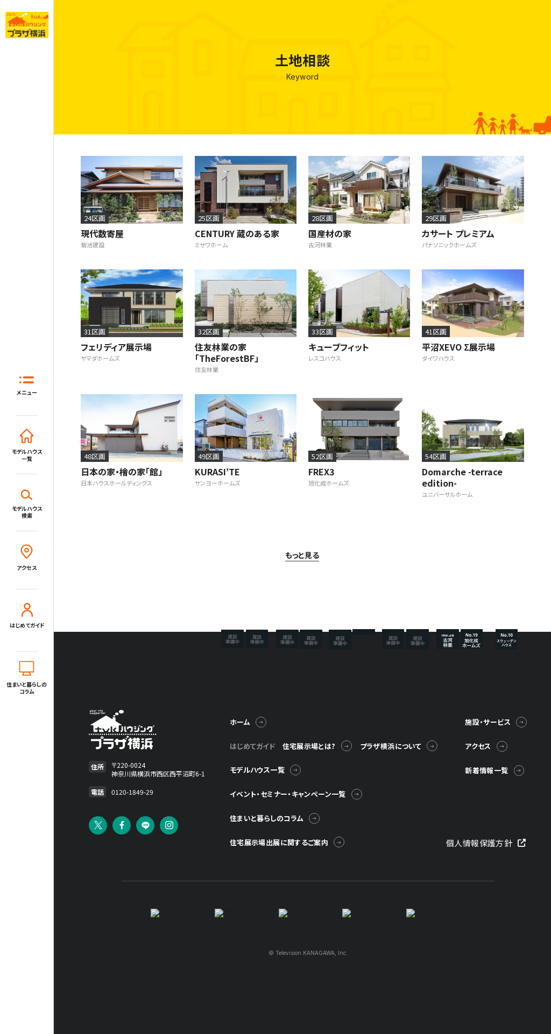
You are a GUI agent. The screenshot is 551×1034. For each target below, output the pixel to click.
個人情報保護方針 (486, 841)
